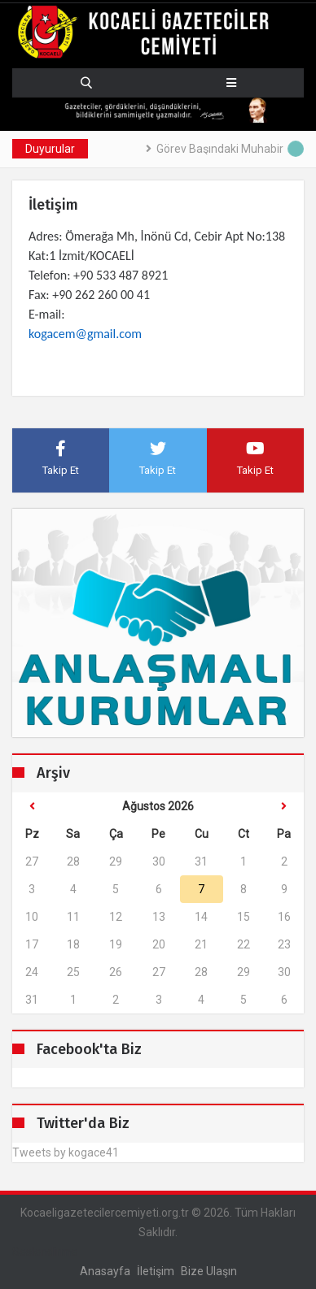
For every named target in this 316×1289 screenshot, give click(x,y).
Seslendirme (44, 1251)
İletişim (155, 1271)
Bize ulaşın (209, 1271)
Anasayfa (105, 1271)
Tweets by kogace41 (65, 1152)
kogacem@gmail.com (85, 333)
